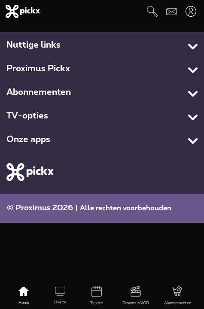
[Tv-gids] (97, 296)
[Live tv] (60, 296)
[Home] (24, 296)
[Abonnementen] (177, 296)
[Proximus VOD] (135, 296)
